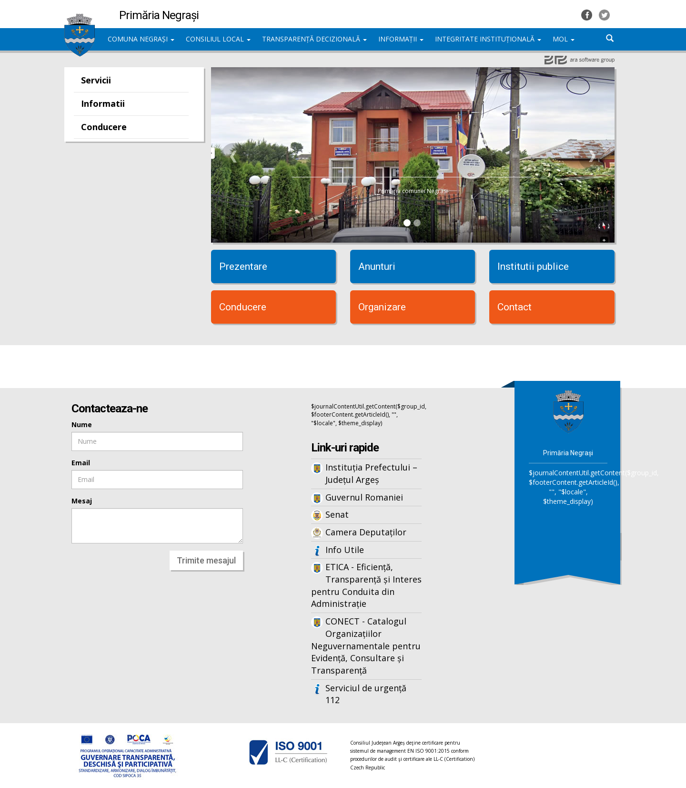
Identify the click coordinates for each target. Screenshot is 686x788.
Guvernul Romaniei (364, 497)
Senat (337, 514)
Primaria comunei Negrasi (413, 191)
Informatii (103, 103)
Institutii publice (533, 266)
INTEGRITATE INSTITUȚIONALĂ (488, 38)
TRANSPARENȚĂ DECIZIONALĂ (314, 38)
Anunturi (376, 266)
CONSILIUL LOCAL (218, 38)
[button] (234, 156)
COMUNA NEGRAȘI (141, 38)
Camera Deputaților (365, 532)
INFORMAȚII (401, 38)
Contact (514, 307)
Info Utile (344, 549)
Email (80, 462)
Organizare (382, 307)
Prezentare (243, 266)
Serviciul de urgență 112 (365, 694)
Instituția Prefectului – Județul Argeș (371, 473)
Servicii (96, 80)
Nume (81, 424)
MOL (564, 38)
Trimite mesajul (206, 560)
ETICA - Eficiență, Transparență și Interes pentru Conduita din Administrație (366, 585)
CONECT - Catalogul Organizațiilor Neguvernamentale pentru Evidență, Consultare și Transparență (366, 645)
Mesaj (81, 500)
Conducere (104, 127)
